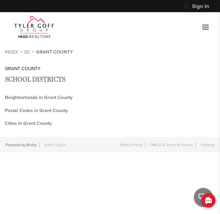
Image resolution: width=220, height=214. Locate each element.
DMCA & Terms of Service (171, 145)
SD (27, 51)
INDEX (11, 51)
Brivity (31, 145)
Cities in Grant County (28, 123)
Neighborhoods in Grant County (39, 97)
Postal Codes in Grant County (36, 110)
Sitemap (208, 145)
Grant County (54, 51)
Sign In (196, 6)
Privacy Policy (131, 145)
